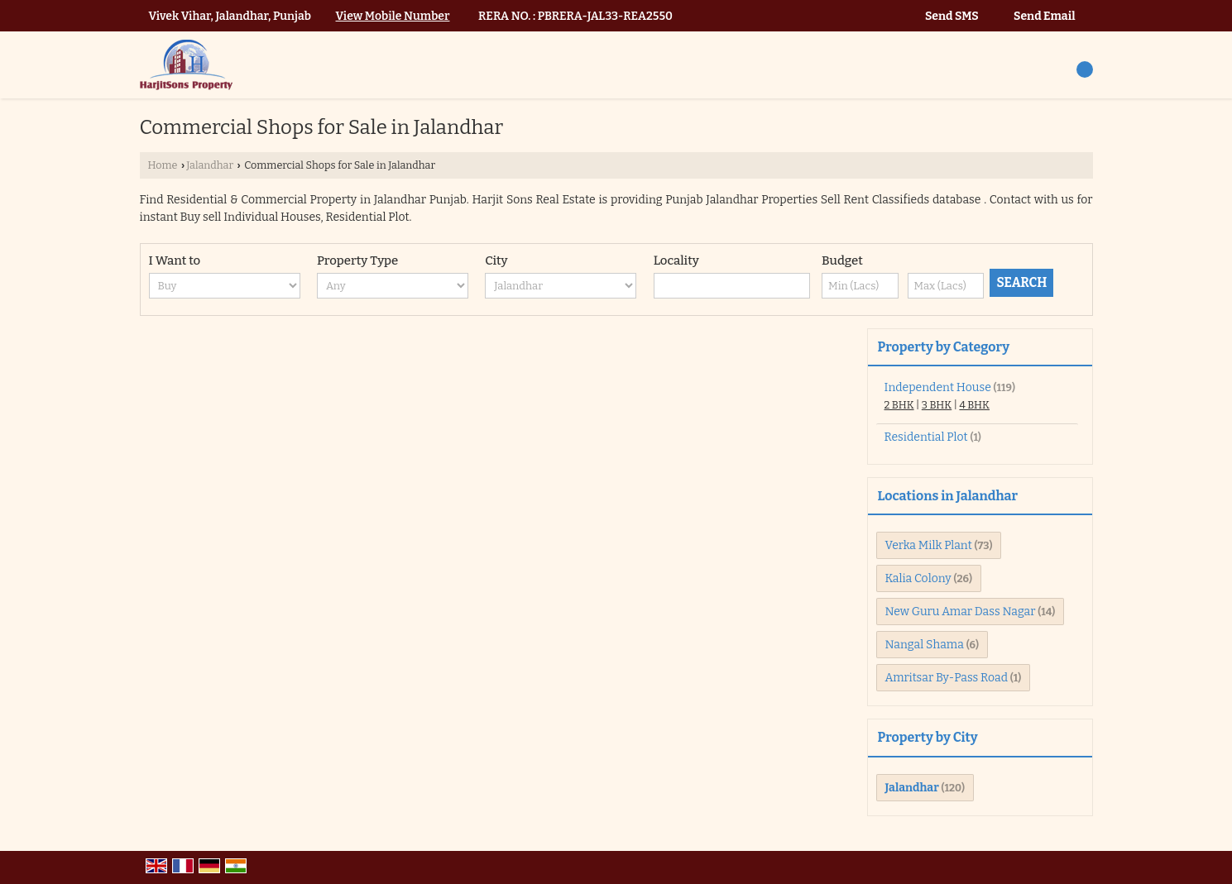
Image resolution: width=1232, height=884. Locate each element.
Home (163, 165)
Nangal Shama (924, 645)
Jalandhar (209, 165)
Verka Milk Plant (928, 545)
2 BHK (899, 405)
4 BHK (974, 405)
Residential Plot (926, 437)
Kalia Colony (918, 578)
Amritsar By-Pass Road (946, 678)
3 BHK (937, 405)
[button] (393, 16)
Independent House (937, 387)
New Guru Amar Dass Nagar (960, 611)
